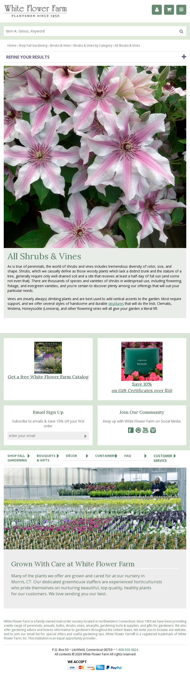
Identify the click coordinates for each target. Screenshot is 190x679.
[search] (90, 31)
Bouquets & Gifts (49, 456)
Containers (108, 455)
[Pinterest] (138, 430)
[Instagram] (153, 430)
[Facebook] (130, 430)
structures (116, 303)
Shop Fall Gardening (20, 456)
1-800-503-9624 (127, 650)
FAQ (137, 455)
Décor (78, 455)
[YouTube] (145, 430)
